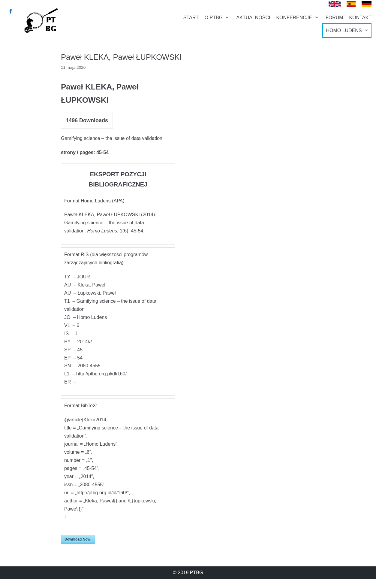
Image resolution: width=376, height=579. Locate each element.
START (191, 17)
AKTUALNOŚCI (253, 17)
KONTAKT (360, 17)
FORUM (334, 17)
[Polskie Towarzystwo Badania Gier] (41, 20)
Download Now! (78, 539)
